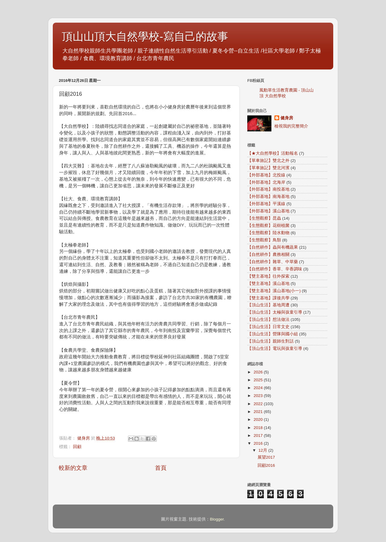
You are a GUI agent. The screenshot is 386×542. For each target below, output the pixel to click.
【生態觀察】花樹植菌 (268, 225)
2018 (259, 427)
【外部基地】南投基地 (268, 189)
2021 (259, 411)
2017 (259, 435)
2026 (259, 372)
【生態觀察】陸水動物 (268, 233)
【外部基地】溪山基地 (268, 211)
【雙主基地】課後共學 (268, 298)
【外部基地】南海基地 (268, 196)
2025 (259, 380)
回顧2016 (266, 465)
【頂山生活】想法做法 (268, 319)
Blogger (217, 519)
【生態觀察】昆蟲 (264, 218)
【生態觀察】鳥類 (264, 240)
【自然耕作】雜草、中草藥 (272, 262)
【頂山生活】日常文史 (268, 326)
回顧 (77, 446)
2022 (259, 404)
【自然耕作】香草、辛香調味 (274, 269)
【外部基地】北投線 (266, 175)
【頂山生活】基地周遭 (268, 305)
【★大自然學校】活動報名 (272, 153)
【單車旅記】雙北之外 (268, 160)
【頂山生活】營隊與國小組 (272, 334)
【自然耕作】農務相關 (268, 254)
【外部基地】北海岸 (266, 182)
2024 (259, 388)
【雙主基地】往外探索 (268, 276)
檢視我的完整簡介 (291, 126)
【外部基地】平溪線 (266, 204)
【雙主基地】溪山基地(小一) (274, 291)
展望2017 (266, 457)
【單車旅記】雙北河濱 (268, 168)
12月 (263, 450)
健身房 (286, 118)
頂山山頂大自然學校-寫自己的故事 (145, 36)
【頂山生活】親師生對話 (270, 341)
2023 (259, 395)
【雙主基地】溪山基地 (268, 283)
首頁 (160, 468)
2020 (259, 419)
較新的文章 (73, 468)
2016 (259, 443)
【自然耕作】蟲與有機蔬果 (272, 247)
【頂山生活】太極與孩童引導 (274, 312)
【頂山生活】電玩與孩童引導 (274, 348)
